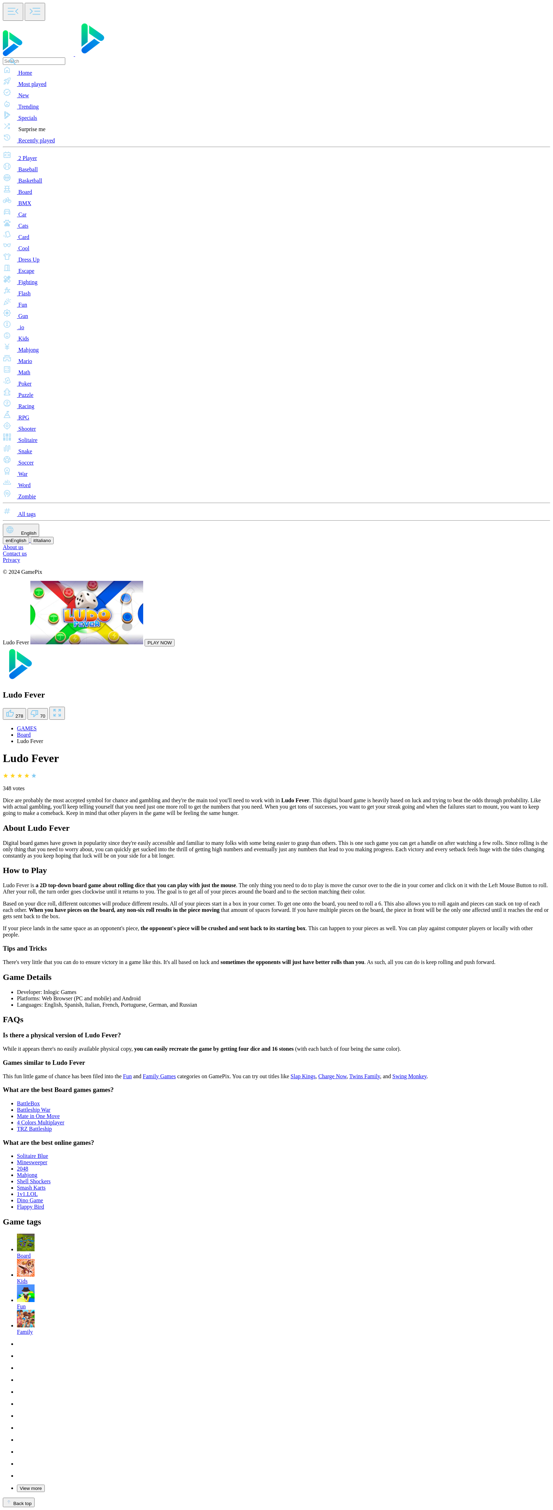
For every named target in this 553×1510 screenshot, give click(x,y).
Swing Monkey (410, 1076)
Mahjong (27, 1175)
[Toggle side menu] (13, 12)
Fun (127, 1076)
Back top (19, 1502)
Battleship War (33, 1110)
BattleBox (28, 1103)
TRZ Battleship (34, 1129)
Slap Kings (303, 1076)
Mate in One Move (38, 1116)
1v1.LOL (27, 1194)
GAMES (27, 728)
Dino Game (30, 1200)
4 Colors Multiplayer (40, 1122)
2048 (22, 1169)
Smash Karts (31, 1188)
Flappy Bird (30, 1207)
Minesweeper (32, 1162)
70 (37, 714)
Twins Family (364, 1076)
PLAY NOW (159, 642)
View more (31, 1488)
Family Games (159, 1076)
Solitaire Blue (32, 1156)
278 (14, 714)
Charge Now (332, 1076)
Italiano (42, 540)
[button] (276, 70)
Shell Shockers (34, 1181)
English (21, 530)
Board (24, 735)
